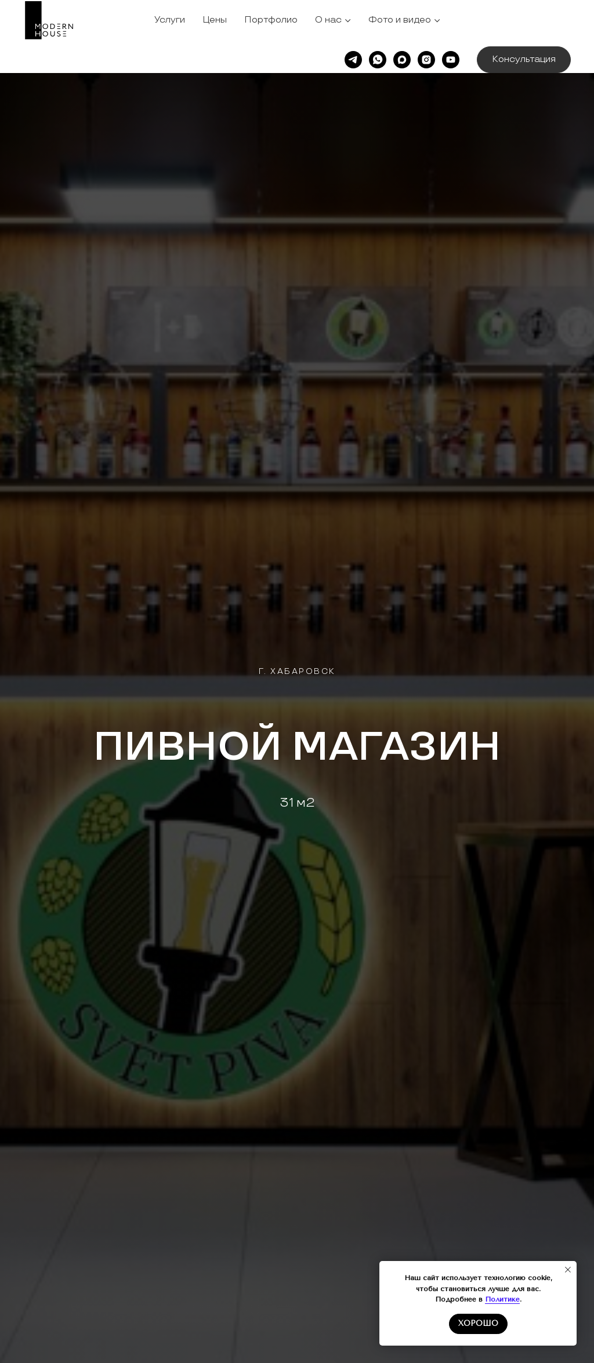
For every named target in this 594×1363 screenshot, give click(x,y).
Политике (502, 1299)
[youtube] (450, 59)
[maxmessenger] (402, 59)
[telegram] (353, 59)
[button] (524, 59)
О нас (328, 19)
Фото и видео (399, 19)
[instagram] (426, 59)
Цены (214, 19)
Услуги (169, 19)
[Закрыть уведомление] (568, 1269)
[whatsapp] (377, 59)
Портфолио (271, 19)
